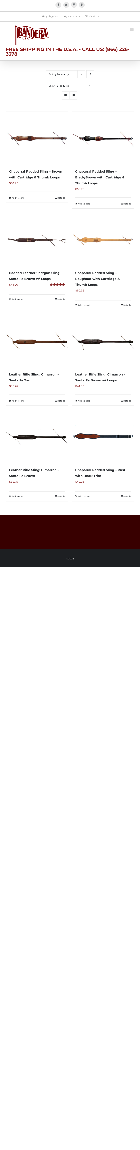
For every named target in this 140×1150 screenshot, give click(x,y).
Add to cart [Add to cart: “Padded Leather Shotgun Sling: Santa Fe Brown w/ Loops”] (18, 299)
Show (59, 85)
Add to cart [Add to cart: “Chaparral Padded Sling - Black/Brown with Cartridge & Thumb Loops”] (84, 203)
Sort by (59, 74)
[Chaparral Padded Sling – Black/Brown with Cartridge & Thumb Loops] (103, 138)
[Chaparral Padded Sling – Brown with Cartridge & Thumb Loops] (37, 138)
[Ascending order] (90, 74)
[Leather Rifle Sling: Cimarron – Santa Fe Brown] (37, 436)
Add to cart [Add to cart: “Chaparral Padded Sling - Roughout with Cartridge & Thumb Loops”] (84, 305)
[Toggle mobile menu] (132, 29)
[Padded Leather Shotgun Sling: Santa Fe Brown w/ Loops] (37, 239)
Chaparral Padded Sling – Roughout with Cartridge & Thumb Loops (97, 279)
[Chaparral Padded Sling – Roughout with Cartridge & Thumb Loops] (103, 239)
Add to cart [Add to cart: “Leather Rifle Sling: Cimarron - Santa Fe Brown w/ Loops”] (84, 400)
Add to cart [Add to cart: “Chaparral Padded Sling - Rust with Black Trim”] (84, 496)
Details (61, 197)
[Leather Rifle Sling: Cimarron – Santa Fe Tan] (37, 341)
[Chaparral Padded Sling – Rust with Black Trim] (103, 436)
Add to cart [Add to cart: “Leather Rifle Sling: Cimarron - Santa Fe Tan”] (18, 400)
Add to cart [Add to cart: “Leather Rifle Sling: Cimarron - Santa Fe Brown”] (18, 496)
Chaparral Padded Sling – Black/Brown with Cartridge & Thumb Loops (100, 177)
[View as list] (73, 95)
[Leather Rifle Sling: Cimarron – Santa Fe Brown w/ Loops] (103, 341)
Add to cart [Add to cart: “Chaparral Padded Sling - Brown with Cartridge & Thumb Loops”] (18, 197)
